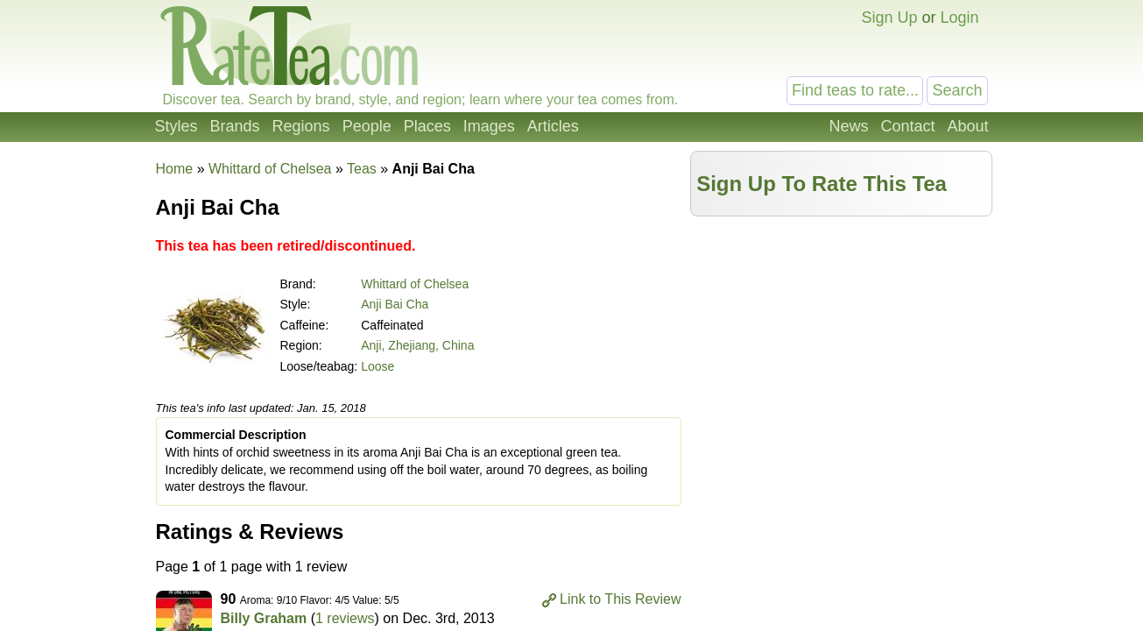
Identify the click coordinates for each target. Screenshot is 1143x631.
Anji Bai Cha (394, 304)
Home (175, 168)
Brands (235, 126)
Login (959, 17)
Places (427, 126)
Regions (301, 126)
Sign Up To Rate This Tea (821, 183)
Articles (553, 126)
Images (489, 126)
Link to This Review (620, 599)
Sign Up (889, 17)
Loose (377, 366)
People (367, 126)
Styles (176, 126)
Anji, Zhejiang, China (417, 345)
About (967, 126)
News (848, 126)
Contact (907, 126)
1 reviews (345, 618)
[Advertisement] (841, 348)
